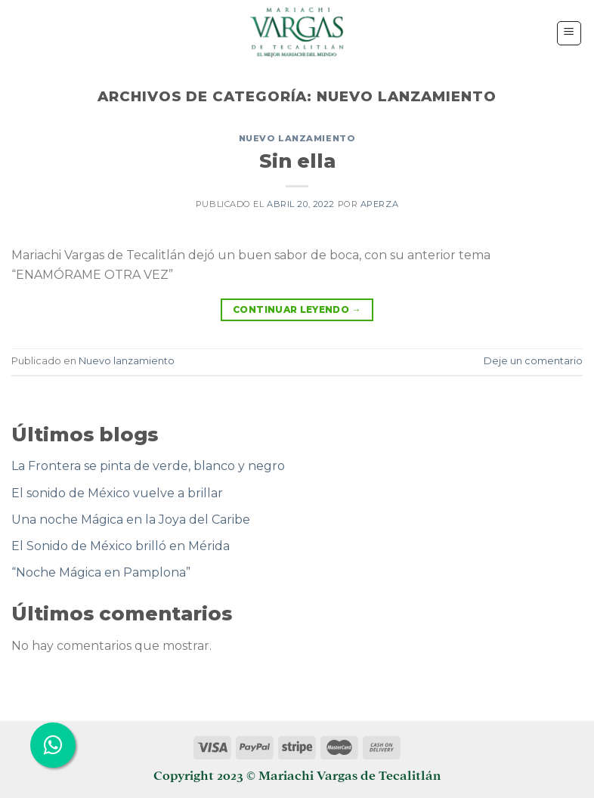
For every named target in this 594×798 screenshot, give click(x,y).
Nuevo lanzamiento (297, 138)
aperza (379, 204)
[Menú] (569, 33)
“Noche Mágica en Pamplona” (100, 572)
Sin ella (297, 160)
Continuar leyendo (297, 309)
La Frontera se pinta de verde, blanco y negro (148, 466)
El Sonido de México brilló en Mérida (120, 546)
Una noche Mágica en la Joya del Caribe (130, 519)
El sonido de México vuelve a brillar (117, 493)
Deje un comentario (533, 361)
